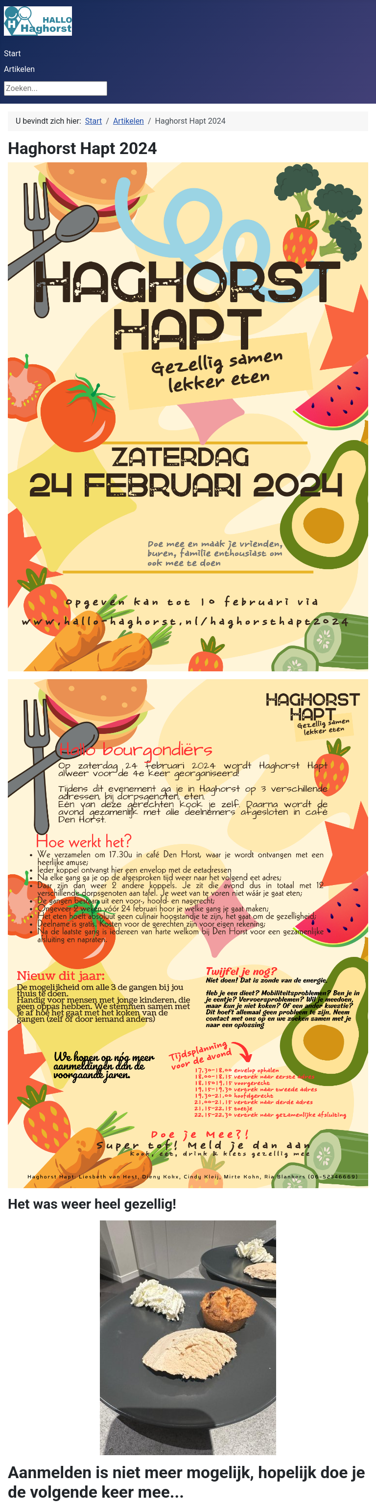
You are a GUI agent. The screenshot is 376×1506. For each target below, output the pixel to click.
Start (12, 53)
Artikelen (19, 69)
